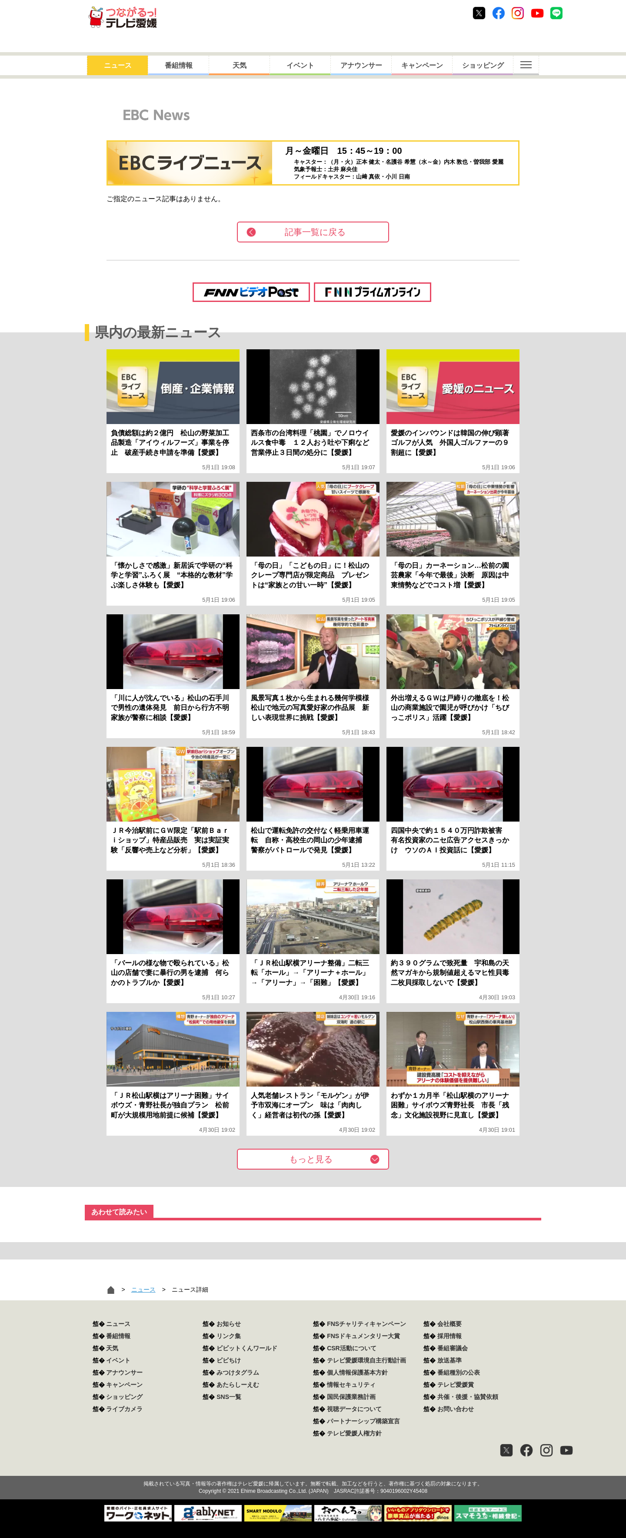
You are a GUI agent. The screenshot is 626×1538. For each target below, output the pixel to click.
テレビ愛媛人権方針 (354, 1433)
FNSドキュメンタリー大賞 (363, 1335)
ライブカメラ (124, 1408)
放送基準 (449, 1360)
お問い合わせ (455, 1408)
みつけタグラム (237, 1372)
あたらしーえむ (237, 1384)
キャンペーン (422, 65)
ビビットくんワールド (246, 1348)
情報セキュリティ (351, 1384)
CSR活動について (351, 1348)
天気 (239, 65)
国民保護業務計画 (351, 1396)
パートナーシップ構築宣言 (363, 1421)
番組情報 (179, 65)
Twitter (479, 13)
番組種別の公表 (458, 1372)
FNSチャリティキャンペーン (366, 1323)
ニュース (118, 65)
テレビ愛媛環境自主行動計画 (366, 1360)
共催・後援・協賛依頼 (467, 1396)
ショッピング (483, 65)
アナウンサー (361, 65)
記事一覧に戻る (315, 232)
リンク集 (228, 1335)
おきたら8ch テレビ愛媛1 (122, 17)
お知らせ (228, 1323)
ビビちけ (228, 1360)
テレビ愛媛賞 (455, 1384)
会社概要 (449, 1323)
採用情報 (449, 1335)
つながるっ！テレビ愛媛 (313, 1468)
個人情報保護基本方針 (357, 1372)
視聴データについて (354, 1408)
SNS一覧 (228, 1396)
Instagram (517, 13)
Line (556, 13)
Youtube (537, 13)
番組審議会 (452, 1348)
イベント (300, 65)
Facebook (498, 13)
